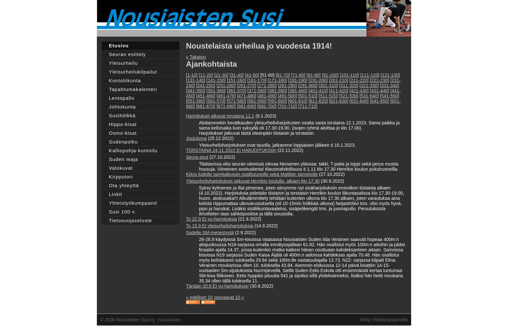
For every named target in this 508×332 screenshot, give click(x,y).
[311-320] (348, 85)
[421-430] (359, 90)
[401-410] (318, 90)
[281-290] (287, 85)
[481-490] (266, 95)
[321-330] (369, 85)
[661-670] (205, 106)
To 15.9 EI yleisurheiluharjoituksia (219, 225)
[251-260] (226, 85)
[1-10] (192, 75)
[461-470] (226, 95)
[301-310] (328, 85)
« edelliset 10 (199, 297)
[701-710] (287, 106)
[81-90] (313, 75)
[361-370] (236, 90)
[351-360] (215, 90)
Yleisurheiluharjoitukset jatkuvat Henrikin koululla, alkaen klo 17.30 (252, 181)
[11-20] (206, 75)
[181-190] (297, 80)
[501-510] (307, 95)
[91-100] (330, 75)
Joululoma (196, 138)
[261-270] (246, 85)
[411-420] (338, 90)
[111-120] (369, 75)
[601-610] (297, 101)
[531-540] (369, 95)
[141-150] (215, 80)
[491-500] (287, 95)
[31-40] (237, 75)
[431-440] (379, 90)
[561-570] (215, 101)
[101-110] (349, 75)
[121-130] (390, 75)
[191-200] (318, 80)
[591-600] (277, 101)
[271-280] (266, 85)
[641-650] (379, 101)
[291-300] (307, 85)
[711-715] (307, 106)
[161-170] (256, 80)
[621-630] (338, 101)
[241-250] (205, 85)
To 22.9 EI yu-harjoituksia (211, 219)
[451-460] (205, 95)
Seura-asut (197, 157)
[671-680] (226, 106)
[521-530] (348, 95)
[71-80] (298, 75)
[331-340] (389, 85)
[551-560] (195, 101)
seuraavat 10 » (229, 297)
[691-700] (266, 106)
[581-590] (256, 101)
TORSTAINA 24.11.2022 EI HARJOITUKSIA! (231, 150)
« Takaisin (196, 57)
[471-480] (246, 95)
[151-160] (236, 80)
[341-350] (195, 90)
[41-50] (252, 75)
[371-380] (256, 90)
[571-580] (236, 101)
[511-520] (328, 95)
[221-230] (379, 80)
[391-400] (297, 90)
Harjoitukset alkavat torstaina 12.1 (220, 116)
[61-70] (283, 75)
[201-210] (338, 80)
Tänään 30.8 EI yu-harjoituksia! (217, 286)
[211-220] (359, 80)
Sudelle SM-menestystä (210, 232)
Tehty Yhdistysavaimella (384, 319)
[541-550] (389, 95)
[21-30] (221, 75)
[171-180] (277, 80)
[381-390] (277, 90)
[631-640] (359, 101)
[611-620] (318, 101)
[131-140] (195, 80)
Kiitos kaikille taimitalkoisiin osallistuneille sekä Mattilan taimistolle (252, 174)
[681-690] (246, 106)
